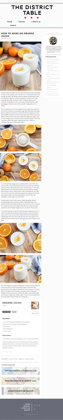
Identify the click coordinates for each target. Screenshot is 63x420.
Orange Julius (21, 359)
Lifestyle (36, 22)
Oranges (27, 359)
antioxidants (4, 104)
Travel (21, 22)
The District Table (32, 10)
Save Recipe (6, 312)
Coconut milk (11, 359)
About (13, 26)
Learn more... (58, 52)
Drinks (16, 359)
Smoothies (31, 359)
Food (9, 22)
